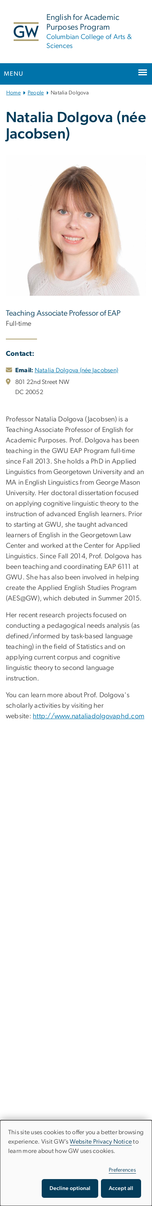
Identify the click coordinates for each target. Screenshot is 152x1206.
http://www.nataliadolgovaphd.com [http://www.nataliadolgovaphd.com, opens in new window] (88, 716)
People (36, 93)
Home (13, 93)
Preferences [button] (122, 1170)
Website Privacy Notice (101, 1142)
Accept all (121, 1188)
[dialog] (76, 1163)
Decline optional (69, 1188)
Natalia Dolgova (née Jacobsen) (76, 370)
